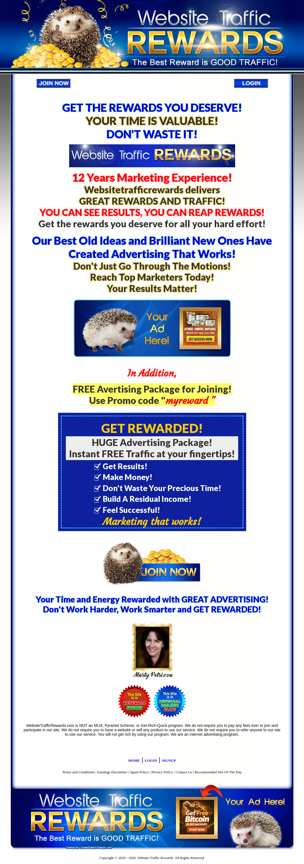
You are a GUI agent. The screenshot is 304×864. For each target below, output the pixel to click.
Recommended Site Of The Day (218, 772)
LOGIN (151, 760)
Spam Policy (139, 772)
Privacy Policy (162, 772)
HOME (134, 760)
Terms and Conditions (78, 772)
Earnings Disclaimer (112, 772)
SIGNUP (169, 760)
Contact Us (184, 772)
